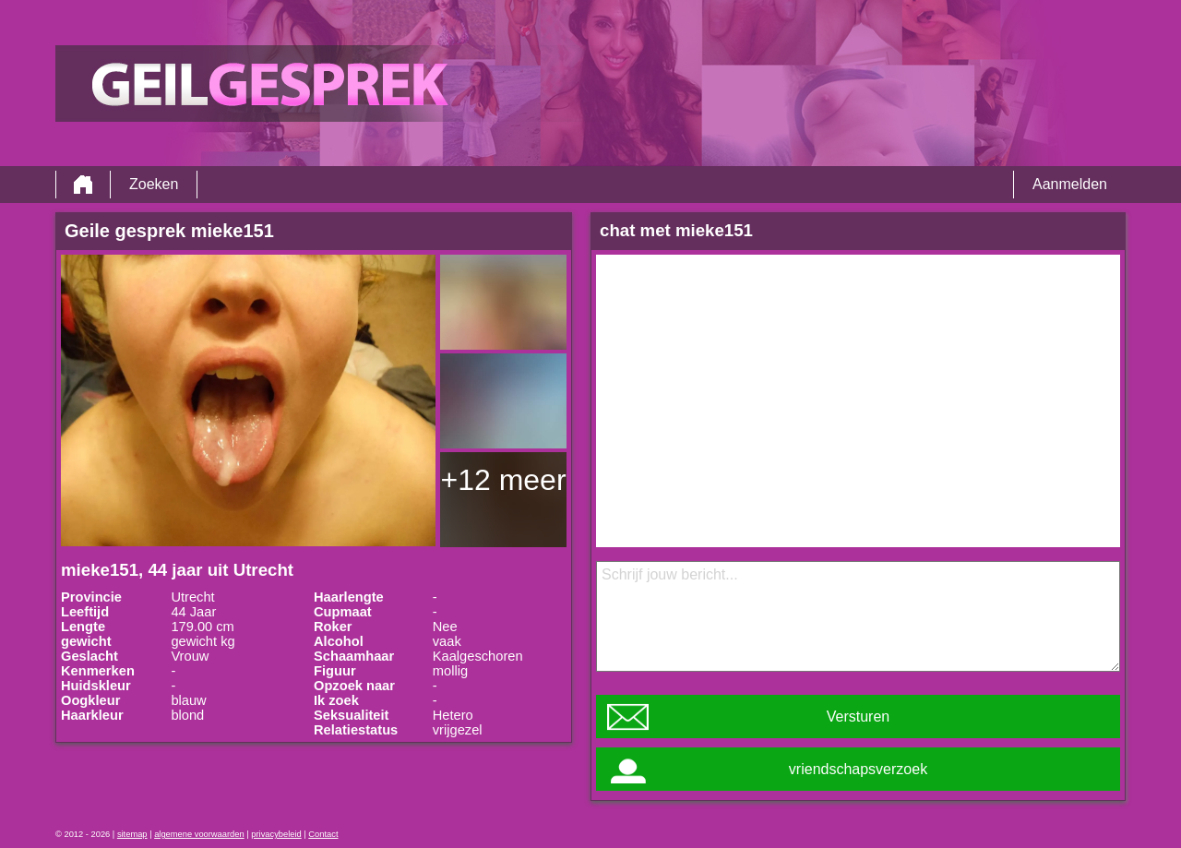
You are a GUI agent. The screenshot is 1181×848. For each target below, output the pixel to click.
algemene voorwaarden (199, 834)
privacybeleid (276, 834)
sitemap (132, 834)
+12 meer (503, 479)
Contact (323, 834)
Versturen (858, 716)
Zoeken (153, 184)
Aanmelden (1069, 184)
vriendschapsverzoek (858, 769)
